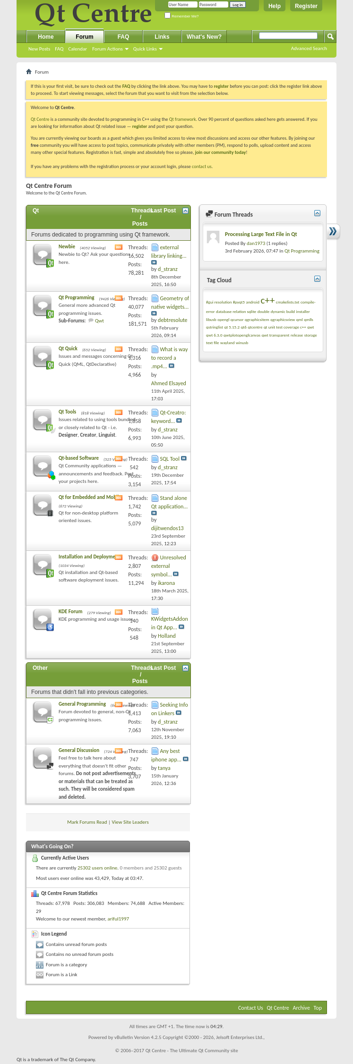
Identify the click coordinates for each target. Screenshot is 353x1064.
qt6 (243, 326)
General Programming (82, 704)
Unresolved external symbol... (168, 566)
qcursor (237, 319)
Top (318, 1008)
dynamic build (283, 311)
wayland (227, 342)
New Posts (39, 49)
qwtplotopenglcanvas (242, 335)
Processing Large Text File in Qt (261, 234)
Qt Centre (40, 119)
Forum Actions (107, 49)
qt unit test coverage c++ (285, 326)
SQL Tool (170, 459)
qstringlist (214, 326)
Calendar (77, 49)
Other (40, 668)
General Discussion (79, 750)
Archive (301, 1008)
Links (162, 37)
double (263, 311)
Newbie (67, 247)
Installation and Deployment (89, 557)
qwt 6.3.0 (214, 335)
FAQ (59, 49)
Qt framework (182, 119)
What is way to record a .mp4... (169, 358)
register (139, 126)
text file (212, 342)
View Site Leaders (130, 822)
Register (306, 6)
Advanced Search (309, 48)
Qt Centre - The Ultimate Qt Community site (192, 1050)
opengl (223, 319)
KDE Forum (70, 611)
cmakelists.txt (288, 301)
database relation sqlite (236, 311)
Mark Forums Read (87, 822)
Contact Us (250, 1008)
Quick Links (145, 49)
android (252, 301)
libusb (211, 319)
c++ (267, 300)
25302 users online (97, 868)
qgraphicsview (282, 319)
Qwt (99, 321)
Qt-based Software (79, 458)
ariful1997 (118, 919)
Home (45, 37)
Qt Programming (76, 298)
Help (274, 6)
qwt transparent (276, 335)
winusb (242, 342)
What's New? (204, 37)
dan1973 (256, 243)
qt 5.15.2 (232, 326)
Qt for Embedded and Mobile (90, 497)
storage (310, 335)
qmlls (308, 319)
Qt (36, 210)
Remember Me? (181, 16)
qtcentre (255, 326)
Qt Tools (67, 412)
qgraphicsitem (257, 319)
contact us (202, 166)
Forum (84, 37)
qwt (310, 326)
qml (299, 319)
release (297, 335)
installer (303, 311)
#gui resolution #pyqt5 (225, 301)
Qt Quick (68, 349)
